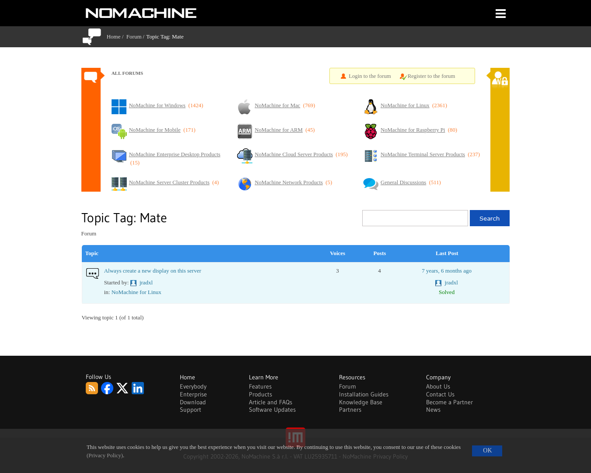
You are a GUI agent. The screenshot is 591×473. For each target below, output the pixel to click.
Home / (116, 36)
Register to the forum (431, 76)
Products (260, 394)
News (433, 409)
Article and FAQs (270, 402)
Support (190, 409)
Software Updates (272, 409)
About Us (438, 386)
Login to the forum (370, 76)
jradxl (146, 282)
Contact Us (440, 394)
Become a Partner (449, 402)
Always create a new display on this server (152, 270)
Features (260, 386)
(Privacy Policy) (105, 455)
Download (193, 402)
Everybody (193, 386)
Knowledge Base (360, 402)
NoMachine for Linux (136, 292)
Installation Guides (363, 394)
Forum (134, 36)
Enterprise (193, 394)
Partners (350, 409)
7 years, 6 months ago (447, 270)
